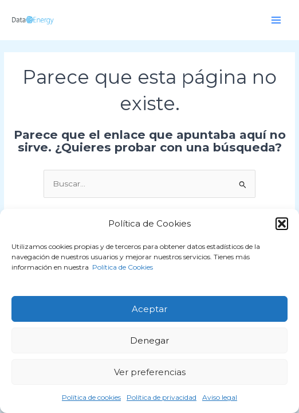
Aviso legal (219, 397)
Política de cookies (91, 397)
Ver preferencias (150, 372)
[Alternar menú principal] (276, 20)
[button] (282, 223)
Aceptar (149, 308)
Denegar (149, 340)
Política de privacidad (161, 397)
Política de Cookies (122, 267)
